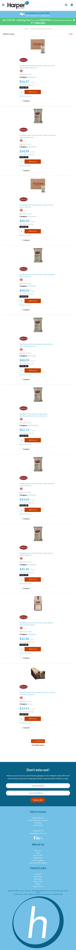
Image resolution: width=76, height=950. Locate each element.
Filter (71, 34)
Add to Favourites (25, 96)
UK (42, 886)
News (38, 853)
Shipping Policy (38, 858)
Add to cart (33, 92)
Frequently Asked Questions (38, 863)
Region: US (36, 886)
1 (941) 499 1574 (38, 831)
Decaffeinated (32, 425)
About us (38, 850)
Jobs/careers (38, 879)
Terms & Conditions (38, 860)
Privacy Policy (38, 881)
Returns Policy (38, 855)
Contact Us (38, 874)
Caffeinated (31, 77)
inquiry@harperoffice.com (38, 833)
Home (26, 29)
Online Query (38, 876)
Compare (24, 101)
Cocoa (29, 704)
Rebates (38, 884)
